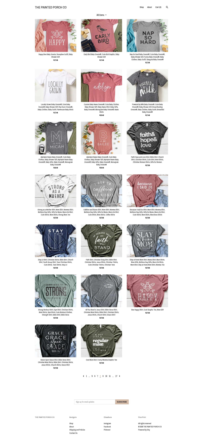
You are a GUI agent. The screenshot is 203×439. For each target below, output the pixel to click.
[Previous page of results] (84, 376)
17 (116, 376)
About (149, 7)
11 (110, 376)
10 (106, 376)
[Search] (167, 7)
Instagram (107, 423)
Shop (142, 7)
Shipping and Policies (77, 430)
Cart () (158, 7)
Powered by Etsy (144, 430)
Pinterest (107, 430)
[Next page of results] (119, 376)
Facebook (107, 427)
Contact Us (73, 433)
